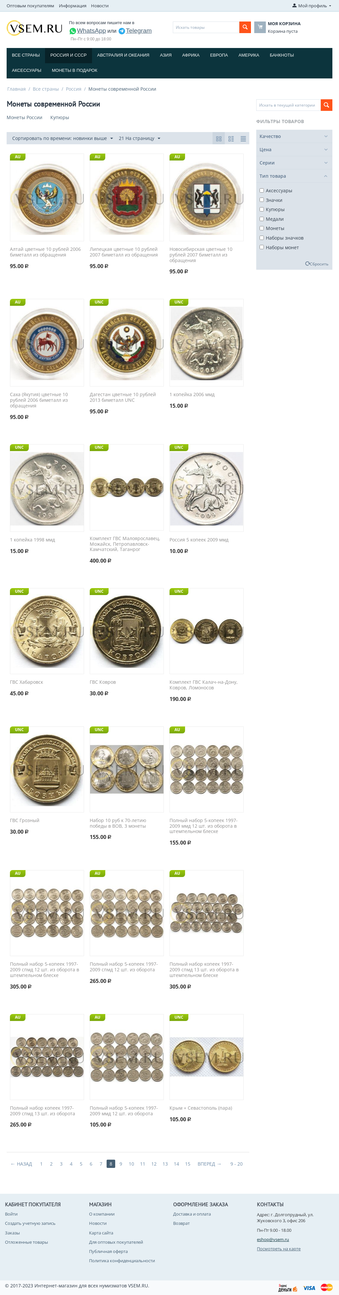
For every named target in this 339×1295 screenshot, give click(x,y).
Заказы (12, 1233)
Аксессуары (26, 70)
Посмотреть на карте (279, 1249)
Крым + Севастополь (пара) (201, 1108)
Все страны (26, 55)
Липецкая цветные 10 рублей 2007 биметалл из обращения (124, 252)
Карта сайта (101, 1233)
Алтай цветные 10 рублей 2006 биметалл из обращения (45, 252)
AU (18, 157)
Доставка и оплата (192, 1214)
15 (187, 1164)
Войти (11, 1214)
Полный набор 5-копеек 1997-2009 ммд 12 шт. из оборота (124, 1111)
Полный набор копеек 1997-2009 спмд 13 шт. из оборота (42, 1111)
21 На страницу (139, 138)
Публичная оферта (108, 1251)
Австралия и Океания (123, 55)
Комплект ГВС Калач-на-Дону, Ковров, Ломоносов (204, 685)
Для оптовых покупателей (116, 1242)
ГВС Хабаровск (26, 682)
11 (142, 1164)
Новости (100, 6)
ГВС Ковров (103, 682)
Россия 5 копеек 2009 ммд (199, 540)
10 (131, 1164)
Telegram (135, 30)
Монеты (272, 228)
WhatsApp (87, 30)
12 (154, 1164)
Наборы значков (282, 238)
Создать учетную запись (30, 1223)
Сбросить (319, 263)
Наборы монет (279, 247)
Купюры (272, 209)
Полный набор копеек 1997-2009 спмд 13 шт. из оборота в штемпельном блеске (204, 969)
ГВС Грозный (24, 820)
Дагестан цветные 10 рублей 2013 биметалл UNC (123, 397)
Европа (219, 55)
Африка (190, 55)
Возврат (181, 1223)
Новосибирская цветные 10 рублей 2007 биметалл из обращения (201, 255)
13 (165, 1164)
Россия (73, 89)
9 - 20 (236, 1164)
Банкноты (282, 55)
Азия (165, 55)
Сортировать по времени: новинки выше (62, 138)
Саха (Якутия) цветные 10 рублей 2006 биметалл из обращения (39, 400)
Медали (272, 219)
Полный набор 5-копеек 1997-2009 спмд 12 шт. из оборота (124, 967)
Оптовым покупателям (30, 6)
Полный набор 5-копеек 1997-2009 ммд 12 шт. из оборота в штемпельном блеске (204, 826)
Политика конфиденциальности (122, 1261)
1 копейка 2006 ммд (192, 394)
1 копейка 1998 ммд (32, 540)
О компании (102, 1214)
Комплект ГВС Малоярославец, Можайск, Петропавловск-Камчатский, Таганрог (125, 544)
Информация (72, 6)
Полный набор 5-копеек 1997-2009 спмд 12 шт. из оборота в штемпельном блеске (44, 969)
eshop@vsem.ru (273, 1239)
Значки (271, 200)
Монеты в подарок (74, 70)
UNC (99, 302)
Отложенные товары (26, 1242)
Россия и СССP (68, 55)
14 (176, 1164)
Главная (16, 89)
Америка (249, 55)
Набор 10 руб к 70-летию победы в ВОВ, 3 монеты (118, 823)
